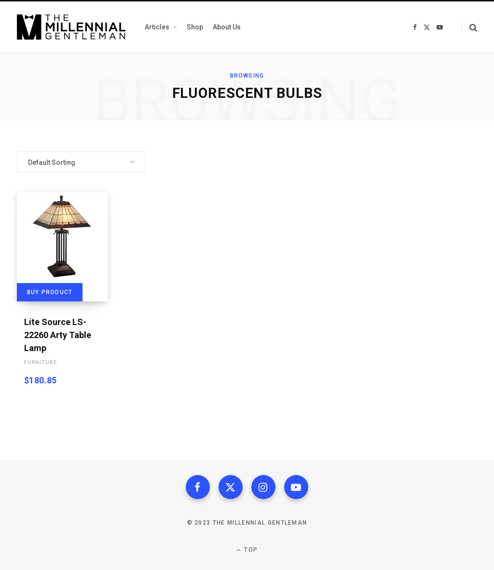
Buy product (49, 292)
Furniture (40, 362)
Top (247, 550)
